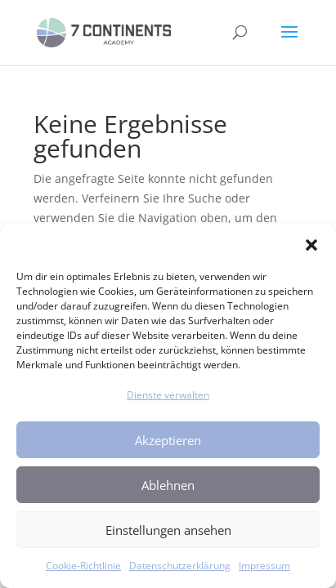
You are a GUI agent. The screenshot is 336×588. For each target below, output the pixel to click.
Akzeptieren (168, 440)
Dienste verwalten (168, 395)
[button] (311, 245)
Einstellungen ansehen (168, 530)
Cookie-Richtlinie (83, 565)
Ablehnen (168, 485)
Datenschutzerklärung (180, 565)
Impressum (264, 565)
